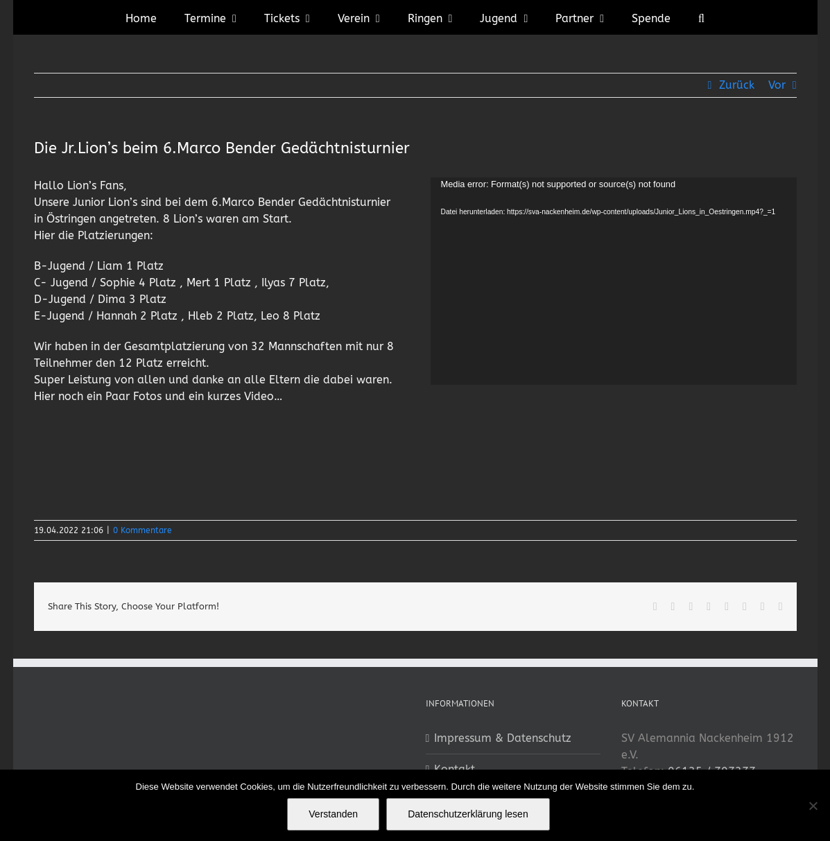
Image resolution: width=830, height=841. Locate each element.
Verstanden (333, 814)
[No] (813, 806)
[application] (614, 281)
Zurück (736, 85)
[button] (701, 17)
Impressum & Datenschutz (502, 738)
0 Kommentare (142, 530)
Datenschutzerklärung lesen (468, 814)
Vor (777, 85)
